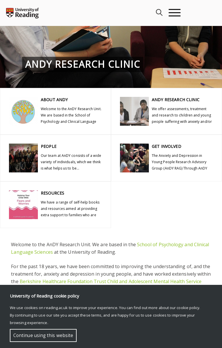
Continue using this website (43, 335)
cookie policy (188, 307)
